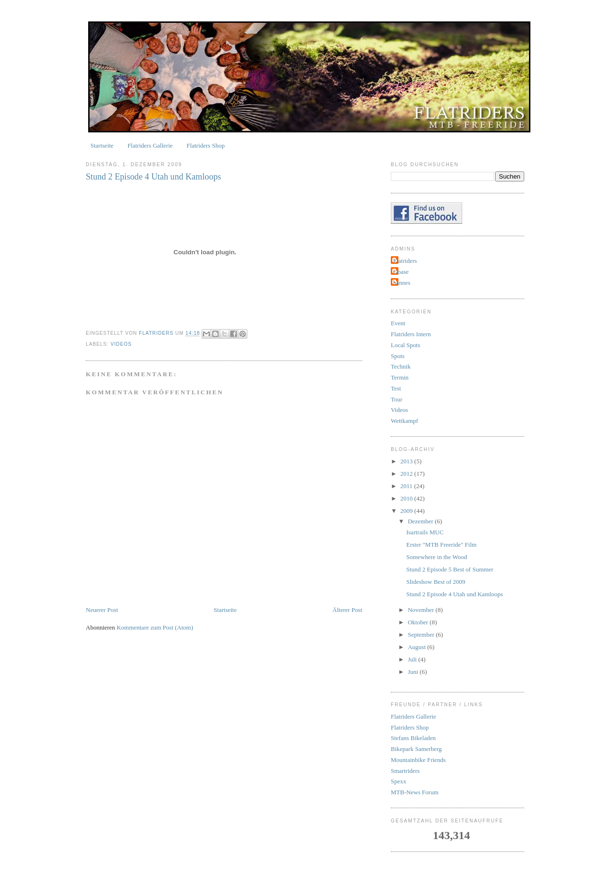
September (422, 634)
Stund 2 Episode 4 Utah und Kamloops (454, 594)
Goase (401, 271)
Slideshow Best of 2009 (435, 581)
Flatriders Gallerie (150, 145)
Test (396, 388)
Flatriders (405, 260)
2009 (407, 510)
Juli (413, 659)
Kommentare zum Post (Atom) (155, 627)
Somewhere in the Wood (436, 557)
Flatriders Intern (411, 334)
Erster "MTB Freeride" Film (441, 544)
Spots (398, 356)
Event (398, 323)
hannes (401, 282)
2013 (407, 461)
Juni (414, 671)
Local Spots (405, 345)
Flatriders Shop (206, 145)
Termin (399, 377)
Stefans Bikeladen (413, 737)
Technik (401, 366)
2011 (407, 486)
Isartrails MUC (424, 532)
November (422, 609)
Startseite (102, 145)
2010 (407, 498)
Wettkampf (404, 420)
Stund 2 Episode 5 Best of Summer (449, 569)
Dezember (421, 521)
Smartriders (405, 770)
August (417, 647)
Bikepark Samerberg (416, 748)
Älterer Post (347, 609)
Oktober (419, 622)
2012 (407, 473)
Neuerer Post (102, 609)
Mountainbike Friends (418, 759)
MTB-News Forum (414, 792)
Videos (121, 344)
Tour (396, 399)
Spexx (399, 781)
